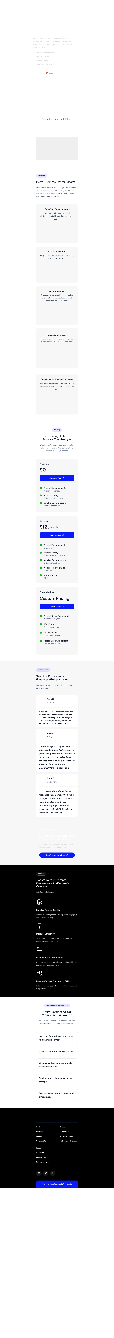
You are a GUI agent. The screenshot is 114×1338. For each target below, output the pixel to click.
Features (18, 1304)
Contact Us (79, 1304)
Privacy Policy (80, 1309)
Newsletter (49, 1304)
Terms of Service (82, 1314)
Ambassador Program (54, 1314)
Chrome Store (21, 1314)
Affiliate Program (52, 1309)
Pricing (17, 1309)
